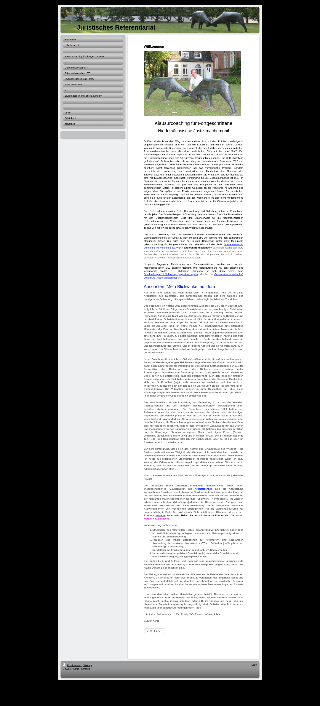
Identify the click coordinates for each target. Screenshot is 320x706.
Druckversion (72, 665)
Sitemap (87, 665)
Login (254, 664)
